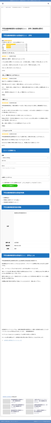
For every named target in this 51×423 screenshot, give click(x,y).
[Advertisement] (25, 17)
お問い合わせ (7, 421)
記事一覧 (2, 421)
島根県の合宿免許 (7, 396)
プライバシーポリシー (14, 421)
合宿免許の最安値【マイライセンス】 (13, 340)
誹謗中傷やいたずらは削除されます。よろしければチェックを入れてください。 (23, 182)
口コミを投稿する (10, 185)
